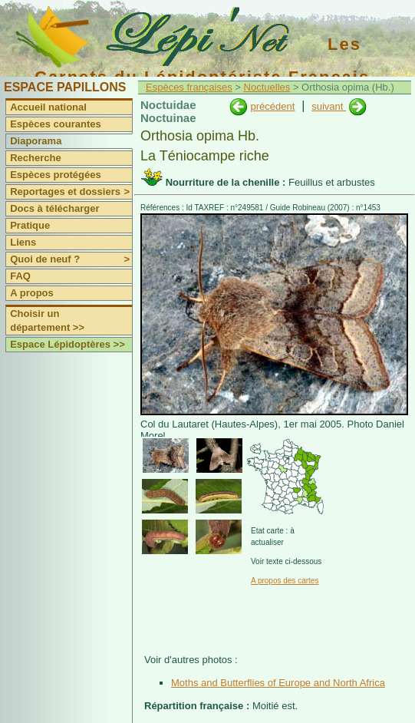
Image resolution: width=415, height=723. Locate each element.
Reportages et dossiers (71, 192)
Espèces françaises (189, 87)
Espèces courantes (55, 124)
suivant (328, 106)
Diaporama (35, 141)
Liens (23, 242)
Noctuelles (267, 87)
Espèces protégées (55, 174)
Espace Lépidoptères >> (67, 344)
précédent (272, 106)
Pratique (30, 225)
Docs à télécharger (54, 208)
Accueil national (48, 107)
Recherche (35, 157)
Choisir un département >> (47, 320)
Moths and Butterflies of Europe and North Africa (278, 682)
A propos (32, 293)
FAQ (20, 276)
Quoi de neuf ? (71, 259)
